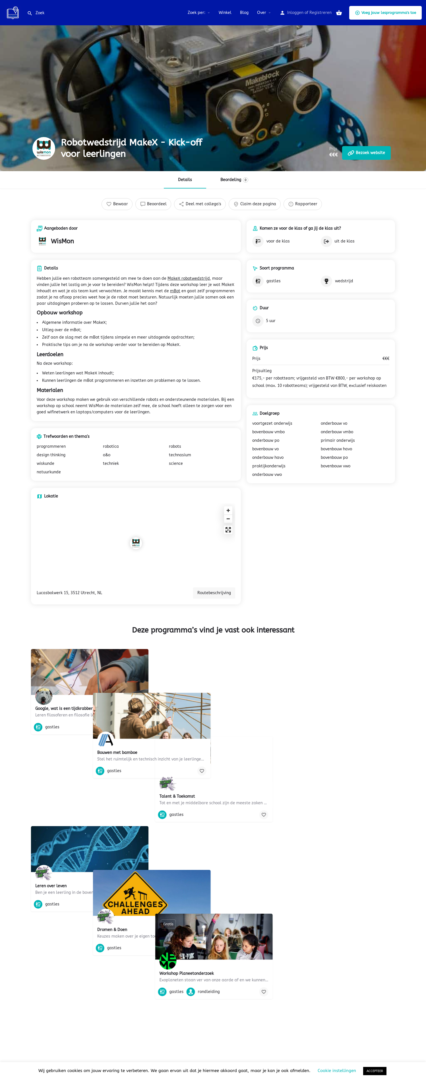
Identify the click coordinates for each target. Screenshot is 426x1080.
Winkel (225, 12)
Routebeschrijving (214, 592)
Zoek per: (196, 12)
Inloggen (295, 12)
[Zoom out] (228, 519)
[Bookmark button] (139, 727)
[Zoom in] (228, 510)
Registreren (320, 12)
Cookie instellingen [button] (337, 1070)
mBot (175, 291)
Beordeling (234, 180)
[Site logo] (13, 12)
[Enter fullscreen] (228, 530)
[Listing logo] (43, 148)
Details (185, 179)
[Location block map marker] (136, 543)
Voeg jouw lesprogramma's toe (385, 12)
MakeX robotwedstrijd (188, 278)
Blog (244, 12)
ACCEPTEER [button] (375, 1071)
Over (261, 12)
